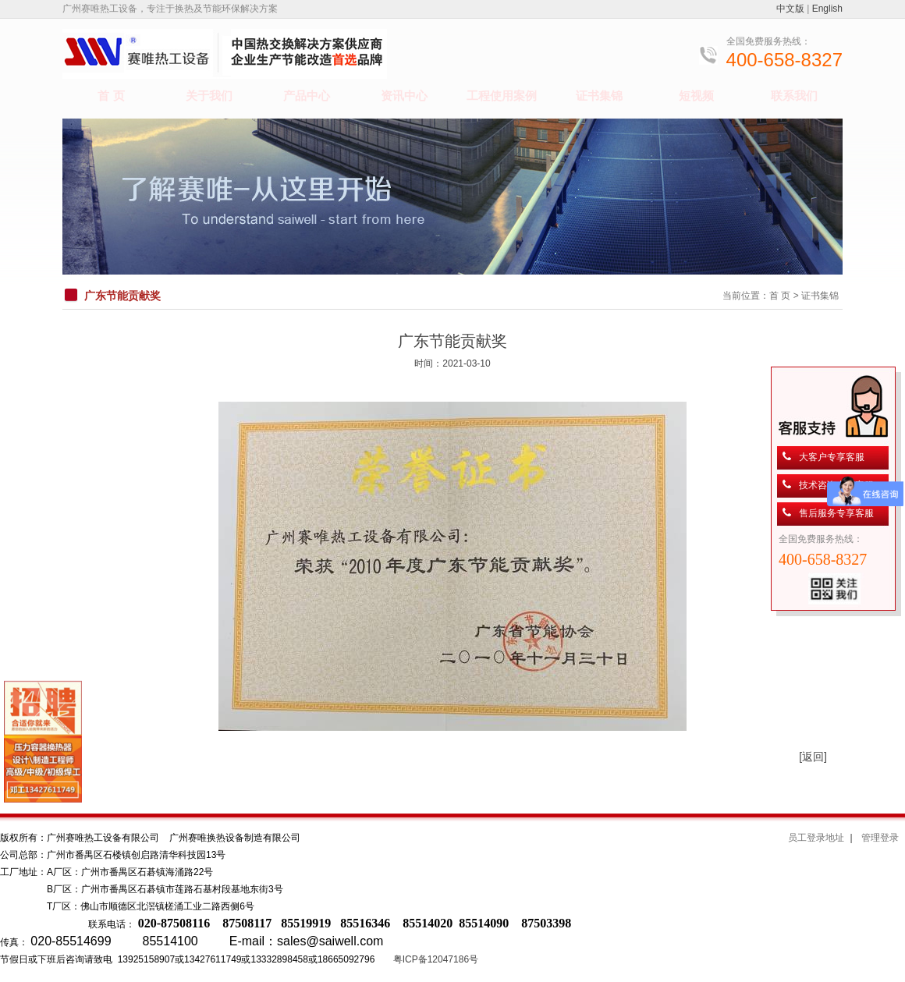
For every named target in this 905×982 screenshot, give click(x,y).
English (827, 8)
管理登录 (880, 837)
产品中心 (306, 95)
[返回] (813, 756)
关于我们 (209, 95)
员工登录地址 (816, 837)
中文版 (790, 8)
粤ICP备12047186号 (435, 959)
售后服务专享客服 (836, 513)
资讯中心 (404, 95)
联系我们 (794, 95)
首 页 (111, 95)
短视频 (696, 95)
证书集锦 (599, 95)
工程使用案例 (502, 95)
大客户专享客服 (831, 457)
